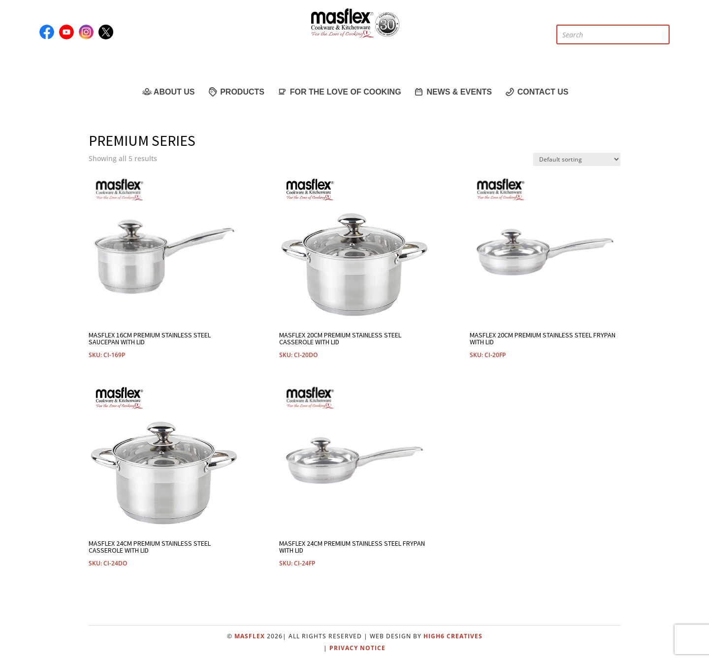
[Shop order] (576, 159)
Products (235, 92)
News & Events (453, 92)
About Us (168, 92)
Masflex (249, 636)
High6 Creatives (453, 636)
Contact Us (536, 92)
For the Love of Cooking (339, 92)
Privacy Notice (357, 648)
